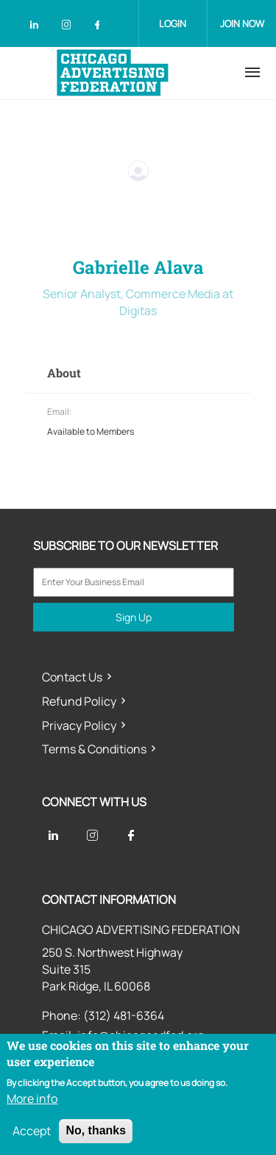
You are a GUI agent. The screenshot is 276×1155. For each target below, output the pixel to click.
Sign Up (134, 617)
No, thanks (96, 1130)
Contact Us (72, 677)
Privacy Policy (79, 725)
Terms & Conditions (94, 749)
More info (32, 1099)
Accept (32, 1131)
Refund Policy (79, 701)
